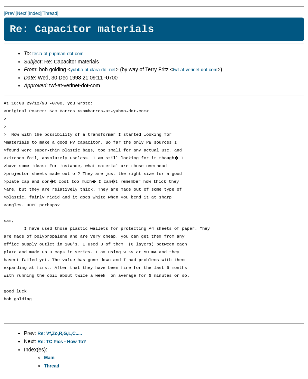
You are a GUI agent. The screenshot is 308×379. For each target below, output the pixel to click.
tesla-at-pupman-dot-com (58, 53)
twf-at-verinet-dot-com (195, 69)
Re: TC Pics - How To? (62, 341)
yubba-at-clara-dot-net (93, 69)
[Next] (22, 13)
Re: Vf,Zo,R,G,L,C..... (60, 333)
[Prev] (10, 13)
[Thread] (50, 13)
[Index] (34, 13)
